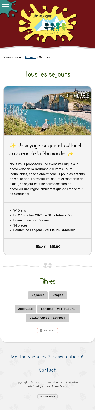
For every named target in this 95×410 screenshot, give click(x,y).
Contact (47, 370)
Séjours (38, 295)
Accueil (30, 57)
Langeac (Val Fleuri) (59, 309)
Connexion (47, 396)
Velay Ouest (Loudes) (47, 318)
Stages (58, 295)
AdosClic (25, 309)
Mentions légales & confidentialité (47, 356)
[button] (8, 8)
